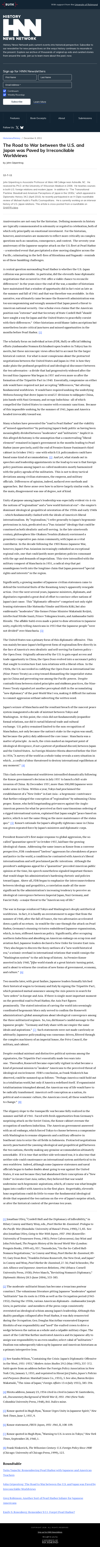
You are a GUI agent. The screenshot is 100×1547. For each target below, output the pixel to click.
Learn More (40, 101)
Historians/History (11, 138)
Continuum (13, 91)
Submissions (85, 118)
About (61, 118)
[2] (50, 457)
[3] (41, 630)
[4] (23, 765)
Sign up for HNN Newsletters (50, 1532)
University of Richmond (86, 4)
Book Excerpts (38, 118)
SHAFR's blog (10, 207)
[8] (19, 1102)
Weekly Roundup (16, 94)
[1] (40, 332)
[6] (21, 972)
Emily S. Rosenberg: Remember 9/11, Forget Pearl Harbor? (39, 1512)
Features (15, 118)
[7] (34, 1029)
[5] (12, 823)
